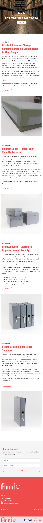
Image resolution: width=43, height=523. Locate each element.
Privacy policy (5, 509)
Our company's (7, 83)
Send (21, 470)
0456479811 (6, 501)
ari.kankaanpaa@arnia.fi (10, 503)
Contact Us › (21, 22)
